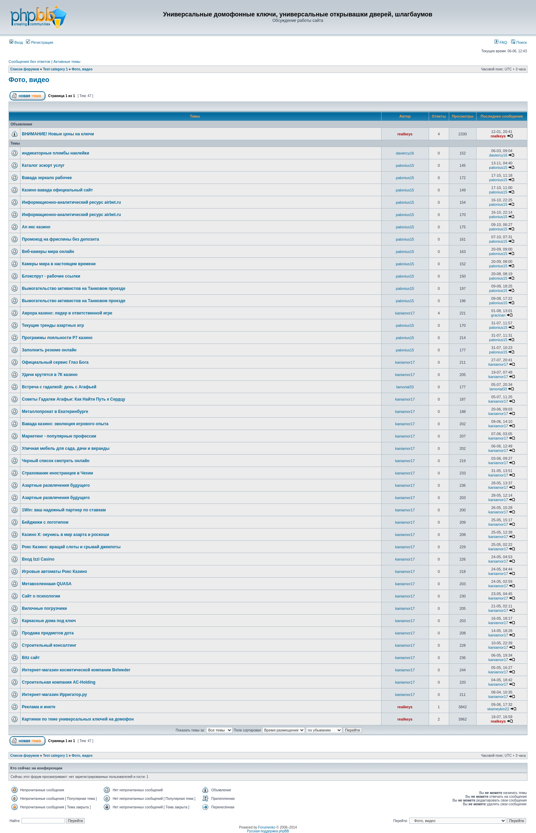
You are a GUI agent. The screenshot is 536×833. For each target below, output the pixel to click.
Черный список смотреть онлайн (56, 460)
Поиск (519, 42)
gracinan (498, 315)
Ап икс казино (36, 227)
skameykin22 (498, 709)
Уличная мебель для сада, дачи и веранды (65, 448)
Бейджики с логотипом (45, 522)
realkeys (405, 134)
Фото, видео (81, 69)
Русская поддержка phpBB (268, 831)
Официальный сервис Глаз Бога (55, 362)
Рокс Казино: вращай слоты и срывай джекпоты (71, 547)
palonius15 (405, 165)
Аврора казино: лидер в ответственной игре (67, 313)
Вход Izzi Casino (38, 559)
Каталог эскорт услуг (43, 165)
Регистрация (39, 42)
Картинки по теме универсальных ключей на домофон (78, 719)
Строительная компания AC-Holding (58, 682)
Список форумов (24, 69)
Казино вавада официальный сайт (57, 190)
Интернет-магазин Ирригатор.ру (54, 694)
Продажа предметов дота (47, 633)
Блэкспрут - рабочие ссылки (51, 276)
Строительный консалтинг (49, 645)
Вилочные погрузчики (44, 608)
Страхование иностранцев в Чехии (57, 473)
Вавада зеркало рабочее (47, 177)
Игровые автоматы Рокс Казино (54, 571)
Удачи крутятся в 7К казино (50, 374)
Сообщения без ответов (29, 61)
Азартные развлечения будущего (56, 485)
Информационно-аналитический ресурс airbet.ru (71, 202)
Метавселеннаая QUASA (46, 583)
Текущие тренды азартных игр (53, 325)
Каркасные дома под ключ (49, 620)
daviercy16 (405, 153)
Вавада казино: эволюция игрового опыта (65, 423)
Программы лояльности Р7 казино (57, 337)
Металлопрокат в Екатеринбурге (55, 411)
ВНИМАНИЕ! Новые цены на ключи (58, 134)
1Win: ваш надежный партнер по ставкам (64, 510)
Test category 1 (55, 69)
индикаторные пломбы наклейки (55, 153)
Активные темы (66, 61)
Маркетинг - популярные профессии (59, 436)
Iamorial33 (405, 387)
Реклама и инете (38, 706)
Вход (16, 42)
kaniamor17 (405, 313)
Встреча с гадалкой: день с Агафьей (59, 387)
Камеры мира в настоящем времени (59, 263)
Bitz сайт (31, 657)
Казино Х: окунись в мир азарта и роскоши (65, 534)
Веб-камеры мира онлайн (48, 251)
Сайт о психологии (41, 596)
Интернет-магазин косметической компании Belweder (76, 670)
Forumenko (267, 827)
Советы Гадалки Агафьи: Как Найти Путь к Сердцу (73, 399)
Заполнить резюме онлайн (49, 350)
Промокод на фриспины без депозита (60, 239)
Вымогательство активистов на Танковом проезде (73, 288)
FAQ (500, 42)
